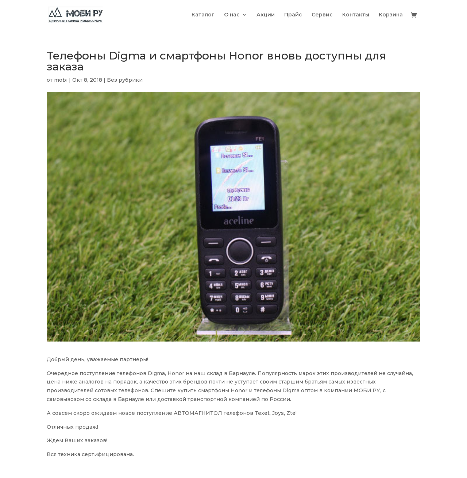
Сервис (322, 15)
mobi (60, 80)
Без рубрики (125, 80)
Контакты (355, 15)
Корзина (391, 15)
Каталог (203, 15)
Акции (265, 15)
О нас (232, 15)
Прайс (293, 15)
